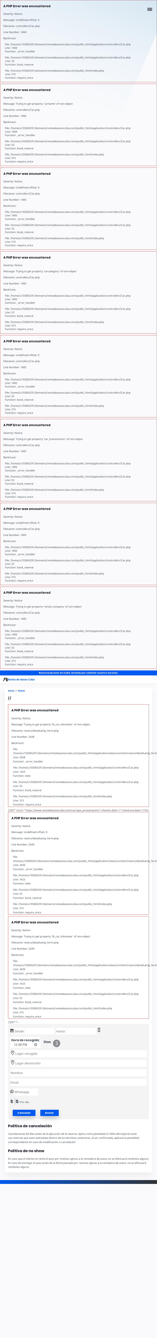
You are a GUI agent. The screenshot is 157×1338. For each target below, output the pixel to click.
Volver (21, 690)
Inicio (11, 690)
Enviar (49, 1113)
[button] (149, 9)
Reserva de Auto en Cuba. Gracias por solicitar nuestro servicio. (78, 673)
